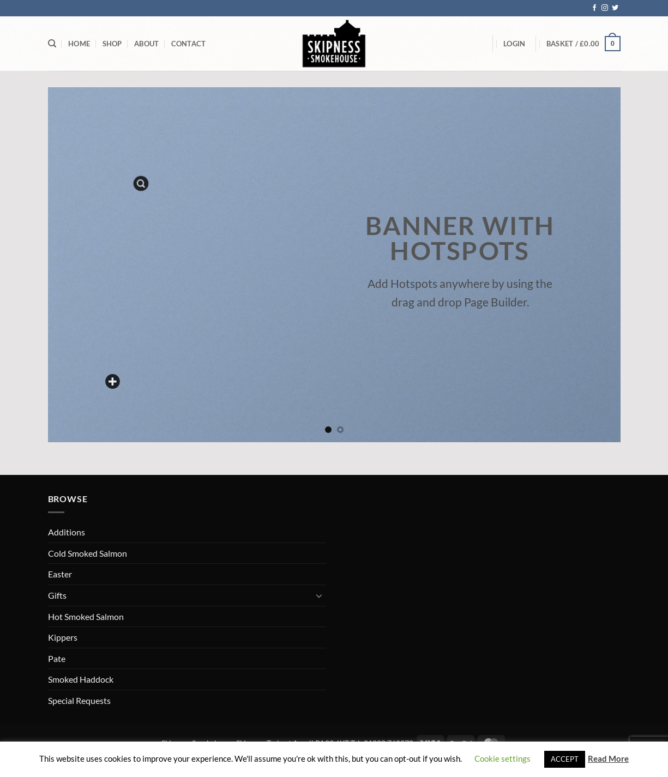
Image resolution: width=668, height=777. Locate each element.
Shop (112, 43)
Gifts (57, 595)
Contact (188, 43)
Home (79, 43)
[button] (514, 44)
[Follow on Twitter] (615, 8)
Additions (66, 532)
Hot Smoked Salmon (86, 616)
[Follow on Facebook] (594, 8)
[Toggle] (319, 595)
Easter (60, 574)
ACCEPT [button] (565, 759)
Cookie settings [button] (502, 758)
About (146, 43)
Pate (56, 658)
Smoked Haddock (80, 679)
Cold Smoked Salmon (87, 553)
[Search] (52, 43)
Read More (608, 758)
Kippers (62, 637)
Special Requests (79, 700)
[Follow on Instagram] (604, 8)
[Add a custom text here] (112, 381)
